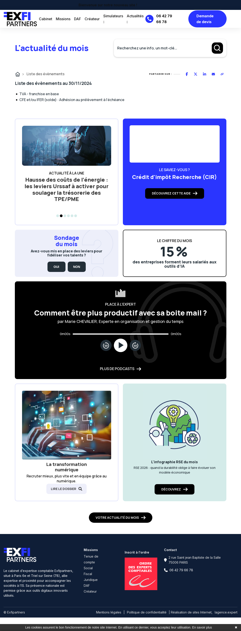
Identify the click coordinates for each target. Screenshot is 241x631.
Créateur (92, 19)
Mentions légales (108, 612)
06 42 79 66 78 (181, 570)
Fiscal (88, 574)
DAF (77, 19)
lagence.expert (226, 612)
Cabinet (45, 19)
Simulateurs (113, 19)
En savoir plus (202, 627)
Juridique (91, 580)
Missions (63, 19)
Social (88, 568)
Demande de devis (205, 19)
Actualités (135, 19)
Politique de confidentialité (147, 612)
